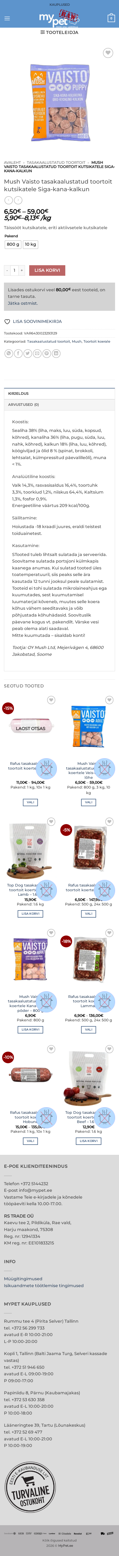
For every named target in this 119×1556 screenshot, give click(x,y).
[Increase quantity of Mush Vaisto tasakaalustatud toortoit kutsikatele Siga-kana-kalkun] (22, 270)
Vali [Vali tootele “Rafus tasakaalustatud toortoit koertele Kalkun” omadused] (88, 913)
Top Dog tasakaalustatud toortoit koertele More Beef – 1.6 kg (88, 1117)
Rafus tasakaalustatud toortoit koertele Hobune (30, 1117)
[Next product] (8, 200)
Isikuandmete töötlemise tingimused (44, 1285)
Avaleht (12, 162)
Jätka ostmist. (23, 303)
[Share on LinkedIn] (56, 353)
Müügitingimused (23, 1278)
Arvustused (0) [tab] (23, 405)
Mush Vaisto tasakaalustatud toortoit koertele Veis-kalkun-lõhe (88, 770)
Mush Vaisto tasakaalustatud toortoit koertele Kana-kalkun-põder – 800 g (30, 1003)
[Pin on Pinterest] (46, 353)
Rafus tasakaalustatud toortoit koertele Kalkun (89, 887)
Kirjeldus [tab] (18, 394)
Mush (77, 341)
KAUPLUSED (59, 5)
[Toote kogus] (14, 270)
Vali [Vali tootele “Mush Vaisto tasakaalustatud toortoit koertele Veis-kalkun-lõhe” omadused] (88, 802)
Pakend (11, 236)
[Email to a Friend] (37, 353)
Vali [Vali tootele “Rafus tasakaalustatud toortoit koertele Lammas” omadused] (88, 1029)
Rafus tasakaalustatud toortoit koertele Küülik (30, 765)
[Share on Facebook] (18, 353)
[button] (7, 18)
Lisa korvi (47, 270)
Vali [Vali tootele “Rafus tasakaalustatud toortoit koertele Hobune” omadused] (30, 1141)
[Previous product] (18, 200)
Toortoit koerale (96, 341)
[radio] (13, 245)
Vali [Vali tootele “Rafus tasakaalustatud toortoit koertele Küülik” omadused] (30, 802)
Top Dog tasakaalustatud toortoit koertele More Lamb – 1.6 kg (30, 890)
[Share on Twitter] (27, 353)
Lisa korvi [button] (30, 913)
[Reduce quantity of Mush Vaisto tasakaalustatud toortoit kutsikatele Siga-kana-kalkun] (7, 270)
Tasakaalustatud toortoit (56, 162)
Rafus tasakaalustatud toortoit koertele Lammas (88, 1001)
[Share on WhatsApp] (8, 353)
